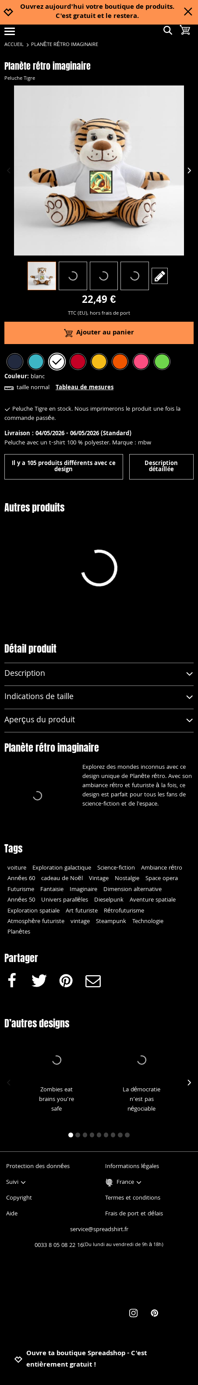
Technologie (147, 922)
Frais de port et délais (134, 1214)
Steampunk (111, 922)
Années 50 (21, 900)
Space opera (161, 879)
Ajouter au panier (99, 333)
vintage (80, 922)
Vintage (99, 879)
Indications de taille (99, 697)
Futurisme (20, 890)
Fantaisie (52, 890)
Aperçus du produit (99, 721)
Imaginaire (83, 890)
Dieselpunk (109, 900)
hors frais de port (110, 313)
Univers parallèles (64, 900)
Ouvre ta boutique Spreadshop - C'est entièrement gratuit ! (80, 1359)
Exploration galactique (61, 868)
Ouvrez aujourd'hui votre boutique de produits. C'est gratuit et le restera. (97, 12)
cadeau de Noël (62, 879)
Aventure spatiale (153, 900)
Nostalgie (127, 879)
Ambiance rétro (161, 868)
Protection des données (38, 1167)
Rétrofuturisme (124, 911)
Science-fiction (116, 868)
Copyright (19, 1198)
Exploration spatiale (33, 911)
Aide (12, 1214)
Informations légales (132, 1167)
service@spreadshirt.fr (99, 1230)
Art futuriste (82, 911)
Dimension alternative (132, 890)
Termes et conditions (132, 1198)
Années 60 (21, 879)
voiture (16, 868)
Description (99, 674)
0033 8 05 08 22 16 (99, 1245)
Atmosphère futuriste (35, 922)
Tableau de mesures (84, 388)
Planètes (18, 932)
